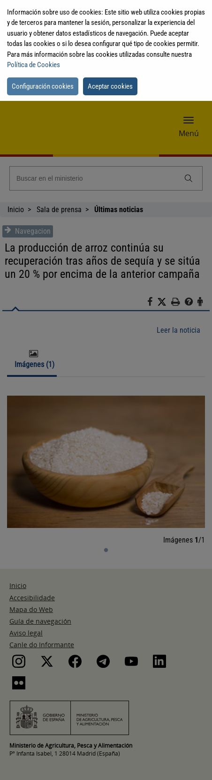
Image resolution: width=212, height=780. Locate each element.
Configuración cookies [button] (43, 86)
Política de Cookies (33, 65)
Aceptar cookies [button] (110, 86)
